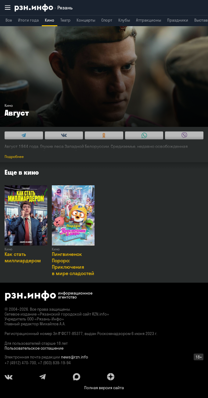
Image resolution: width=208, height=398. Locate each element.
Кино (49, 20)
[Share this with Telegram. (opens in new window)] (24, 135)
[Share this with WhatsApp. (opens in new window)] (144, 135)
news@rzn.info (74, 356)
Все (8, 20)
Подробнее (14, 156)
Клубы (124, 20)
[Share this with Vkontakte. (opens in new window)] (64, 135)
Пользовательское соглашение (34, 348)
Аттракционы (148, 20)
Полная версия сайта (104, 387)
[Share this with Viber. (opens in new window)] (184, 135)
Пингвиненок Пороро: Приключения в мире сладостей (73, 263)
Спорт (106, 20)
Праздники (177, 20)
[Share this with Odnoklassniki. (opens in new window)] (104, 135)
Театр (65, 20)
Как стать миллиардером (23, 257)
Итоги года (28, 20)
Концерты (86, 20)
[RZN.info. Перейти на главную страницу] (44, 8)
